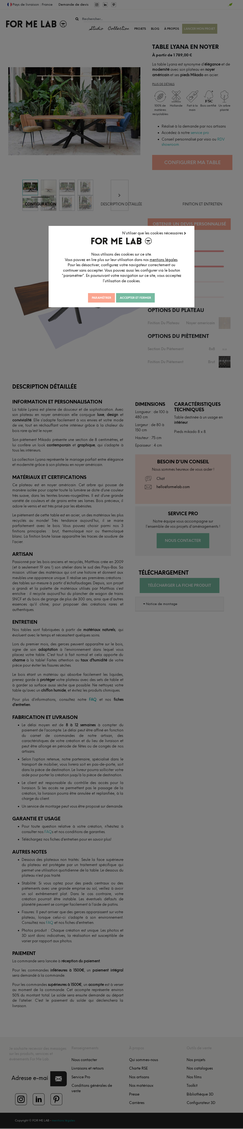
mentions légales (163, 260)
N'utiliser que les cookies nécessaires (154, 233)
